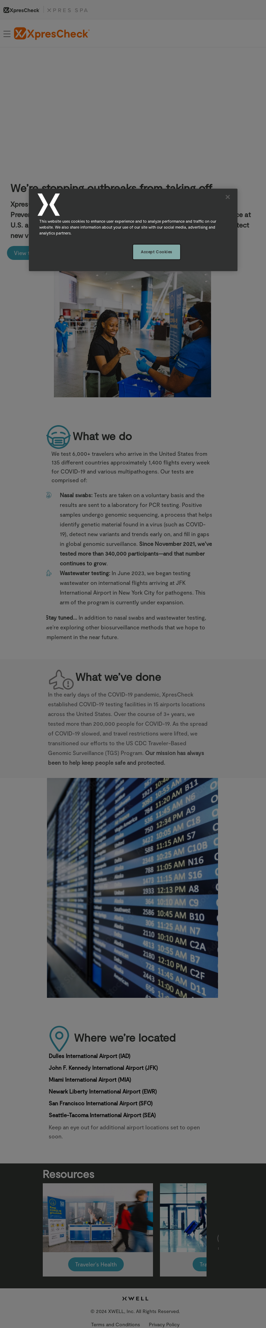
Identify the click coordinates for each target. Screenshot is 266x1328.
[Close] (227, 197)
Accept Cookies (156, 251)
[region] (133, 230)
